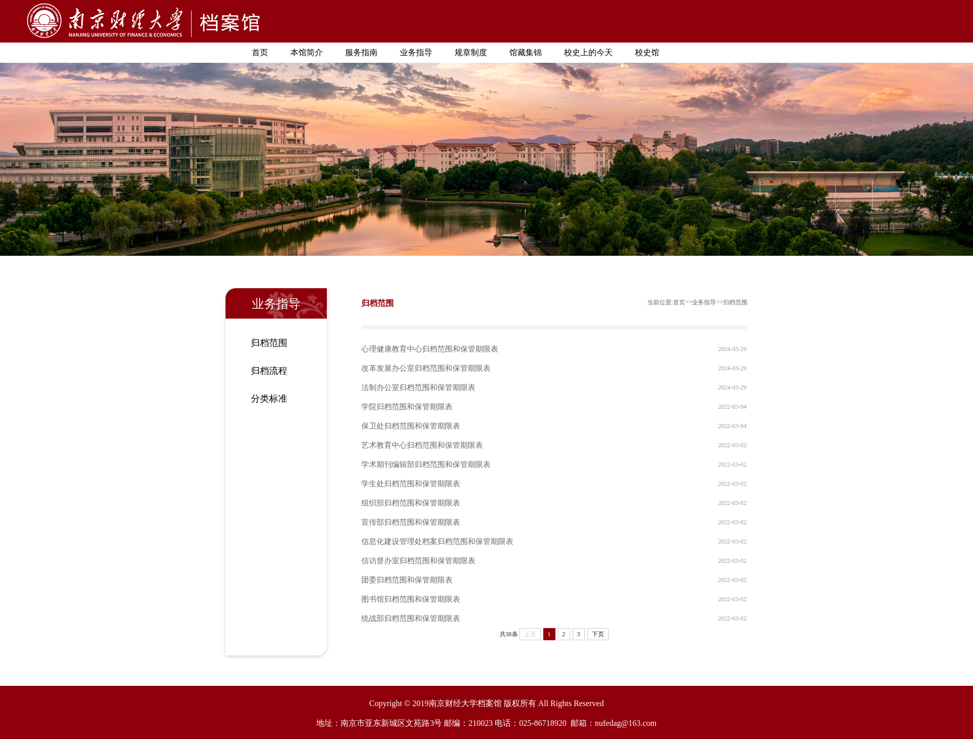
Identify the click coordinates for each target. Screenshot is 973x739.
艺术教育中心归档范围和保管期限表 (422, 445)
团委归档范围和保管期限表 (407, 580)
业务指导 (416, 52)
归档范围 (269, 343)
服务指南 (361, 52)
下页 (598, 634)
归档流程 (269, 371)
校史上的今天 (588, 52)
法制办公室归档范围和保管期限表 (418, 387)
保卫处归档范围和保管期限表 (410, 426)
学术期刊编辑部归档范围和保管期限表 (426, 464)
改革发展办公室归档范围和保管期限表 (426, 368)
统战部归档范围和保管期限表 (410, 618)
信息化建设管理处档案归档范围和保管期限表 (437, 541)
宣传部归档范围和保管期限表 (410, 522)
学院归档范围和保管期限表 (407, 407)
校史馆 (647, 52)
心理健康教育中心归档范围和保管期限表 (429, 349)
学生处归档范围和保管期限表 (410, 484)
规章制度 (471, 52)
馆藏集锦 (525, 52)
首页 (260, 52)
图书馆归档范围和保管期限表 (410, 599)
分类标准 (269, 399)
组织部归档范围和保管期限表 (410, 503)
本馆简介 (306, 52)
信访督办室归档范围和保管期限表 (418, 561)
